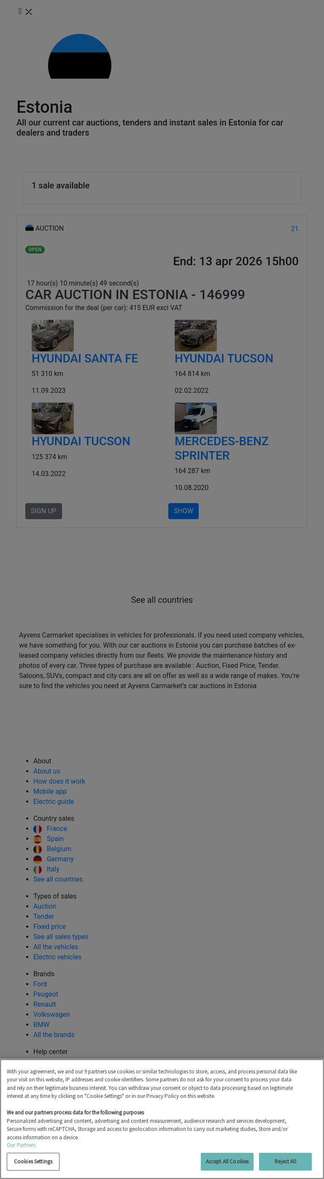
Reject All (285, 1161)
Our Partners (21, 1145)
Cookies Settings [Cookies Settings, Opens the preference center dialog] (33, 1161)
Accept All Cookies (227, 1161)
